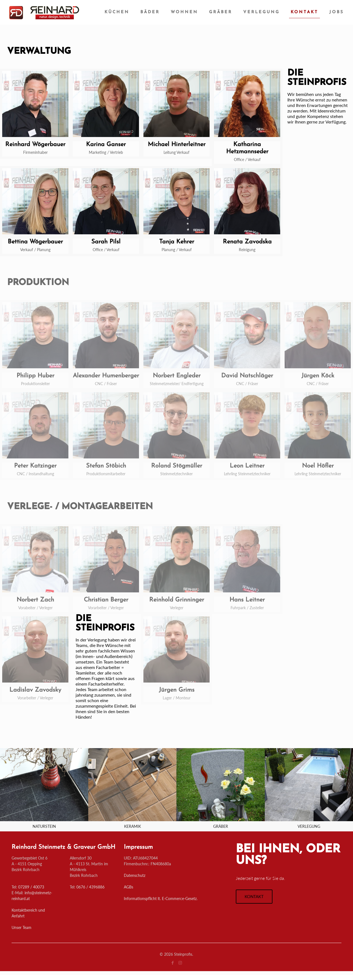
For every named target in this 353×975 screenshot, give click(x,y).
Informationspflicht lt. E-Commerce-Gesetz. (160, 898)
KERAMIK (132, 826)
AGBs (128, 887)
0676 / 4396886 (90, 887)
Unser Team (21, 927)
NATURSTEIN (44, 826)
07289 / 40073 (31, 887)
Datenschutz (134, 875)
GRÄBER (220, 826)
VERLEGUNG (309, 826)
